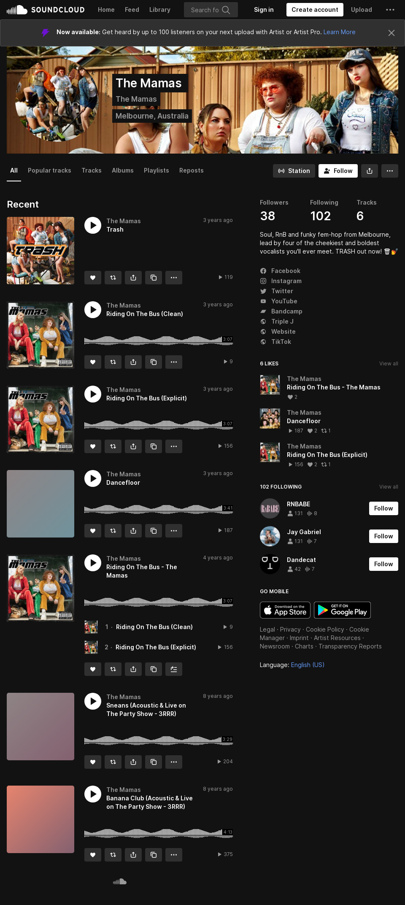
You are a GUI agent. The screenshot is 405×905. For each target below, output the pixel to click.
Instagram (281, 280)
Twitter (276, 290)
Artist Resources (337, 637)
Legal (267, 629)
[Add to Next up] (173, 669)
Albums (123, 170)
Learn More (340, 31)
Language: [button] (292, 664)
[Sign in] (264, 9)
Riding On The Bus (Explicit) (156, 647)
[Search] (211, 9)
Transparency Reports (350, 646)
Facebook (280, 270)
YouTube (278, 301)
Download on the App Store (285, 610)
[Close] (391, 33)
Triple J (277, 321)
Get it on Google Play (342, 610)
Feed (132, 9)
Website (278, 331)
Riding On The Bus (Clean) (154, 626)
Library (159, 9)
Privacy (290, 629)
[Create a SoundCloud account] (314, 9)
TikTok (275, 341)
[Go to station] (294, 171)
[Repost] (113, 277)
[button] (390, 9)
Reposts (191, 170)
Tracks (91, 170)
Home (106, 9)
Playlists (156, 170)
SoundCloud (45, 9)
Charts (304, 646)
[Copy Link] (153, 277)
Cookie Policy (325, 629)
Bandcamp (281, 311)
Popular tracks (49, 170)
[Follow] (338, 171)
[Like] (92, 277)
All (14, 170)
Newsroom (275, 646)
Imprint (299, 637)
